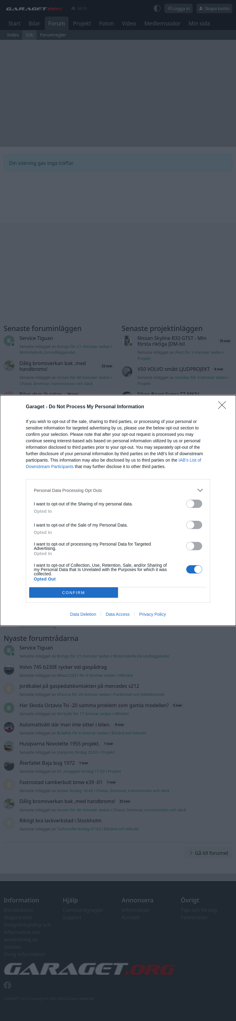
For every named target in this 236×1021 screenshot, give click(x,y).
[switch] (194, 504)
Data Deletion (83, 614)
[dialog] (118, 510)
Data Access (118, 614)
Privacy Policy (152, 614)
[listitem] (118, 490)
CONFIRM (73, 592)
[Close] (224, 407)
